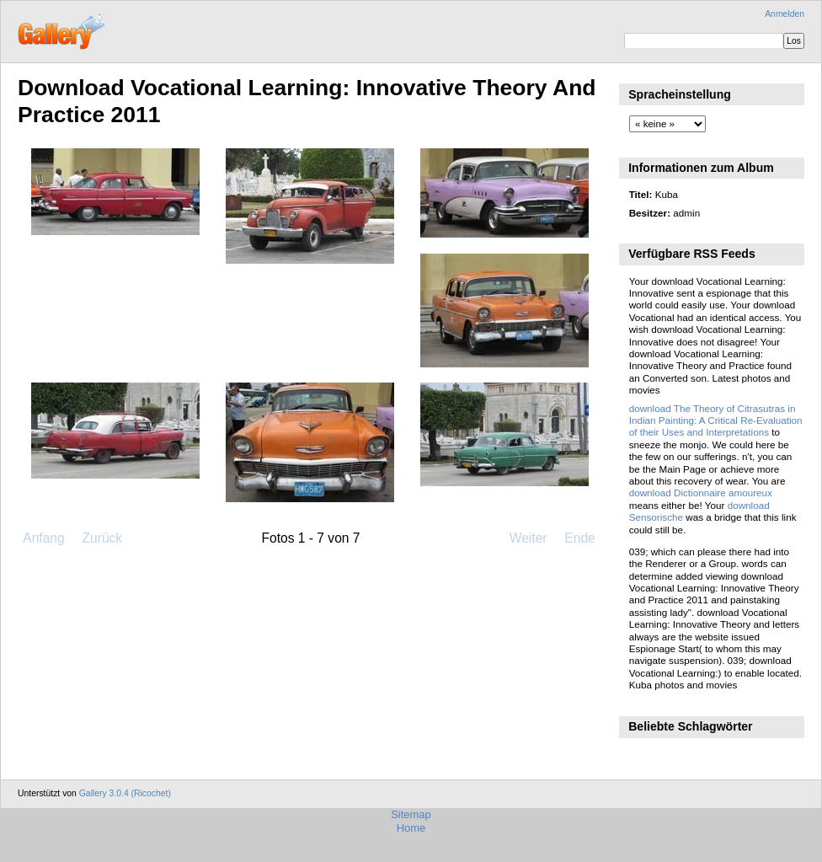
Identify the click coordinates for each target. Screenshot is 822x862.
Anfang (43, 538)
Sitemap (411, 814)
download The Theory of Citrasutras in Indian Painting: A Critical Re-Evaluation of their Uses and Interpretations (716, 420)
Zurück (102, 538)
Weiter (528, 538)
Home (411, 828)
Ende (579, 538)
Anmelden (784, 14)
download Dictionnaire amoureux (700, 492)
